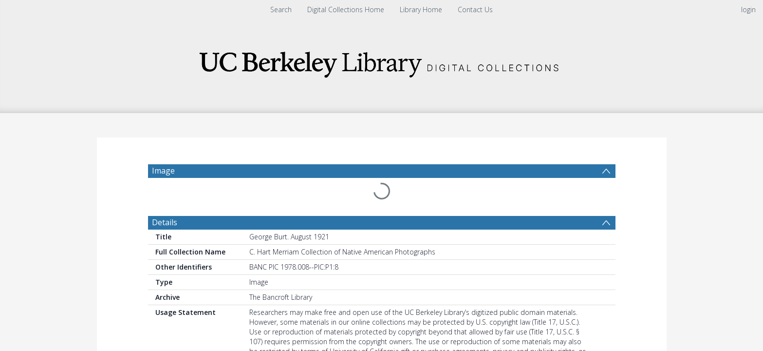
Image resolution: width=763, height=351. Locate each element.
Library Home (421, 9)
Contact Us (475, 9)
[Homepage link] (382, 61)
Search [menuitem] (281, 9)
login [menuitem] (748, 9)
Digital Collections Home (345, 9)
